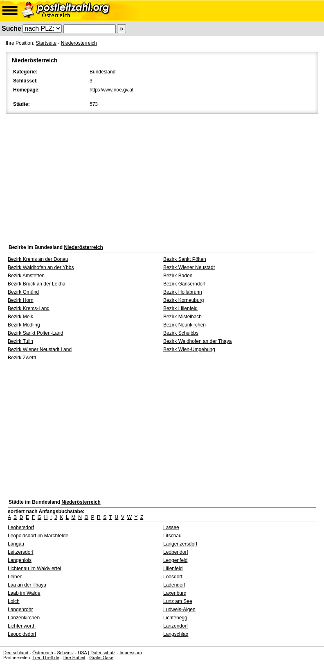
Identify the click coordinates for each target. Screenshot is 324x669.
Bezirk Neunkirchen (184, 325)
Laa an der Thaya (27, 585)
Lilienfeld (172, 568)
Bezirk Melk (20, 317)
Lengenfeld (175, 560)
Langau (16, 544)
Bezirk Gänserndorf (184, 284)
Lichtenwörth (22, 626)
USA (82, 652)
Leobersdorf (21, 527)
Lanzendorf (175, 626)
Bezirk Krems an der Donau (38, 259)
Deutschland (15, 652)
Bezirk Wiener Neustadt (189, 267)
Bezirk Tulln (20, 341)
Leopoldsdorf (22, 634)
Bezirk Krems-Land (29, 308)
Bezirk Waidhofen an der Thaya (197, 341)
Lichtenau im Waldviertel (34, 568)
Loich (14, 601)
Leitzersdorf (21, 552)
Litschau (172, 536)
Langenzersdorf (180, 544)
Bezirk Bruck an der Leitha (36, 284)
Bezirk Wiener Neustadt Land (40, 349)
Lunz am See (177, 601)
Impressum (130, 652)
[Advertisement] (162, 176)
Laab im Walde (24, 593)
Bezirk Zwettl (22, 358)
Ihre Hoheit (74, 657)
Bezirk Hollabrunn (182, 292)
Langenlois (20, 560)
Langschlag (175, 634)
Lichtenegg (175, 618)
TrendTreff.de (45, 657)
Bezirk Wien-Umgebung (189, 349)
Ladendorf (174, 585)
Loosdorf (172, 577)
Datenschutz (102, 652)
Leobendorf (175, 552)
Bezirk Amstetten (26, 276)
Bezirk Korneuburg (183, 300)
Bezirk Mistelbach (182, 317)
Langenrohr (20, 609)
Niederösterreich (79, 43)
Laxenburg (175, 593)
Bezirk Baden (177, 276)
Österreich (42, 652)
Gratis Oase (101, 657)
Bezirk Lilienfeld (180, 308)
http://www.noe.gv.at (111, 90)
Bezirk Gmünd (23, 292)
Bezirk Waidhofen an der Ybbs (41, 267)
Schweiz (65, 652)
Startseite (46, 43)
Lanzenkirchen (24, 618)
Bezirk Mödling (24, 325)
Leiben (15, 577)
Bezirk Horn (21, 300)
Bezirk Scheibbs (180, 333)
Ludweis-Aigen (179, 609)
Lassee (171, 527)
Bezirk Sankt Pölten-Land (35, 333)
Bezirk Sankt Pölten (184, 259)
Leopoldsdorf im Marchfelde (38, 536)
